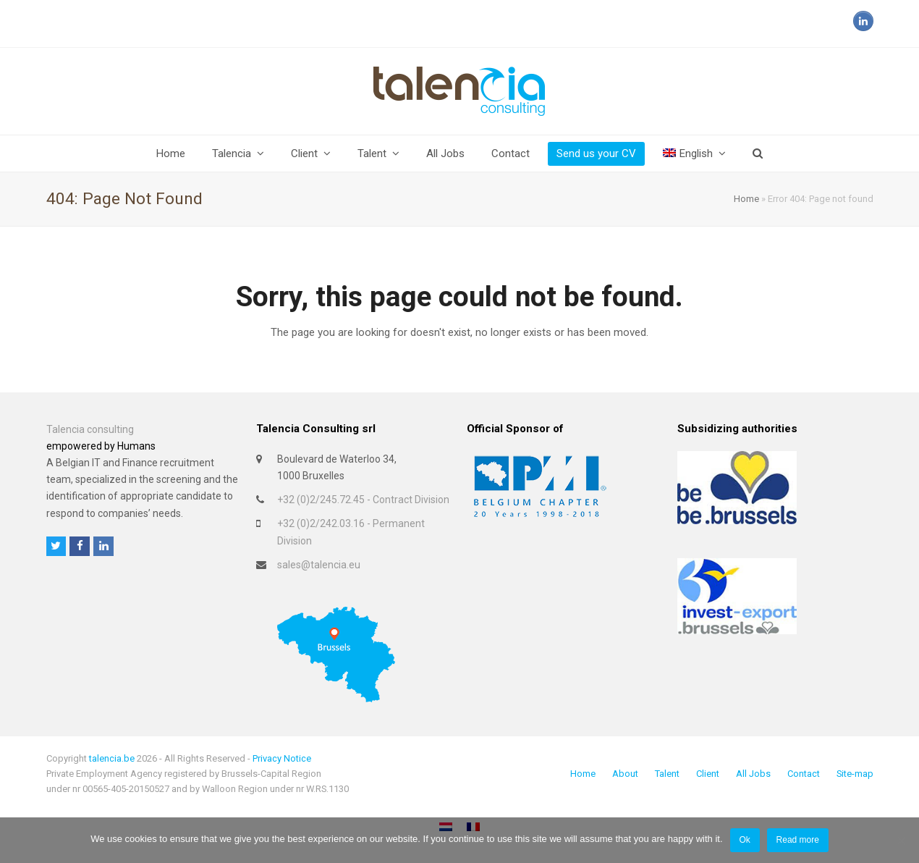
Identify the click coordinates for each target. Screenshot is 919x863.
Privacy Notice (282, 758)
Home (746, 198)
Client (707, 773)
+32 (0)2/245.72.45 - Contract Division (363, 499)
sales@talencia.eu (318, 565)
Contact (803, 773)
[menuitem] (694, 153)
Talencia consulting (90, 429)
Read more (797, 840)
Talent (667, 773)
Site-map (855, 773)
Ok (744, 840)
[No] (901, 840)
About (625, 773)
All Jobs (753, 773)
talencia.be (112, 758)
